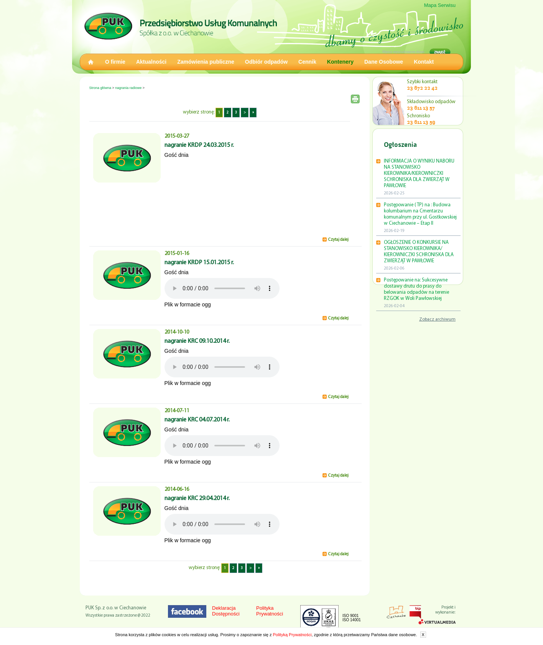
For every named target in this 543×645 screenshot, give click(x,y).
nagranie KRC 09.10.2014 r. (197, 341)
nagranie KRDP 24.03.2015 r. (199, 145)
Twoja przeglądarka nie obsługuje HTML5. (222, 288)
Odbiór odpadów (266, 62)
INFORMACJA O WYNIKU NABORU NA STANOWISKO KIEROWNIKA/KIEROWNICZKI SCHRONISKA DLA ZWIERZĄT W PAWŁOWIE (419, 173)
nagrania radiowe (128, 88)
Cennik (307, 62)
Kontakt (424, 62)
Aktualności (151, 62)
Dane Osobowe (383, 62)
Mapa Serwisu (440, 5)
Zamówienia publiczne (205, 62)
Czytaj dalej (338, 240)
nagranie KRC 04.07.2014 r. (197, 420)
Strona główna (100, 88)
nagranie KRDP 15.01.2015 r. (199, 263)
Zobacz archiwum (437, 319)
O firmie (115, 62)
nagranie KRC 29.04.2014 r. (197, 498)
